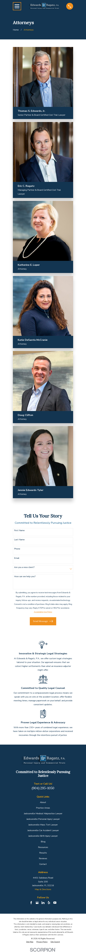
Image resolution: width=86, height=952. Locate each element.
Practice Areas (43, 807)
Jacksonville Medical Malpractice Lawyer (43, 813)
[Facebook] (31, 902)
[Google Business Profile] (37, 902)
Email (16, 558)
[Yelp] (48, 902)
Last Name (19, 539)
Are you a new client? (24, 567)
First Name (19, 530)
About (43, 802)
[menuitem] (29, 942)
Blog (43, 841)
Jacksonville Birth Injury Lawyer (43, 835)
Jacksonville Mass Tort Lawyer (43, 824)
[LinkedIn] (42, 902)
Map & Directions (43, 889)
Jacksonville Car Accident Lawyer (43, 830)
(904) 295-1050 (43, 788)
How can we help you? (25, 576)
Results (43, 852)
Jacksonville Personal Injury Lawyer (43, 819)
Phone (17, 549)
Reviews (43, 858)
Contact (43, 864)
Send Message (43, 621)
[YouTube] (54, 902)
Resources (43, 847)
